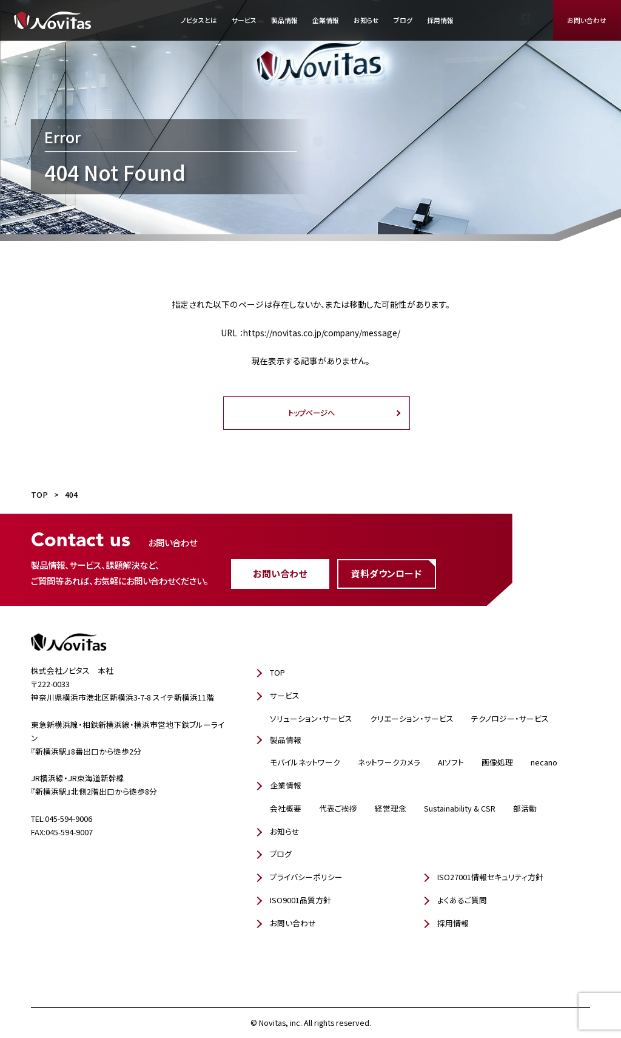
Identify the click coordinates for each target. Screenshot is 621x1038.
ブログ (403, 20)
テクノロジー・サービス (510, 718)
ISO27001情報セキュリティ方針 (490, 877)
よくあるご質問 (462, 900)
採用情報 (440, 20)
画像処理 (497, 762)
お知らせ (366, 20)
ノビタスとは (199, 20)
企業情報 (325, 20)
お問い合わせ (586, 20)
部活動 (525, 808)
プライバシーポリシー (306, 877)
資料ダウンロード (386, 573)
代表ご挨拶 (338, 808)
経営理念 (390, 808)
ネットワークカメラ (389, 762)
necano (544, 762)
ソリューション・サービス (311, 718)
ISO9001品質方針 (300, 900)
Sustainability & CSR (459, 808)
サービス (244, 20)
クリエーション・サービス (412, 718)
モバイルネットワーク (305, 762)
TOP (277, 672)
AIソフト (451, 762)
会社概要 (285, 808)
